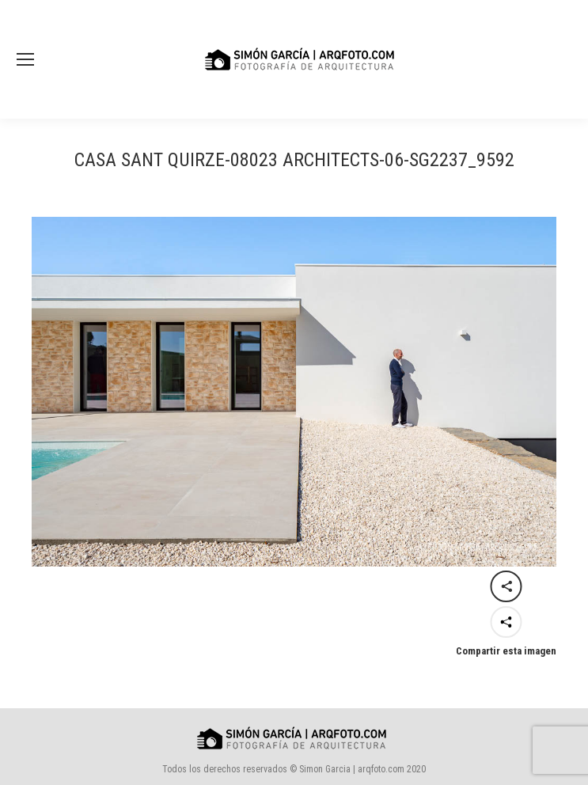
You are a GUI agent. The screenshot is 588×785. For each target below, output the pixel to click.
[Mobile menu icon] (25, 59)
